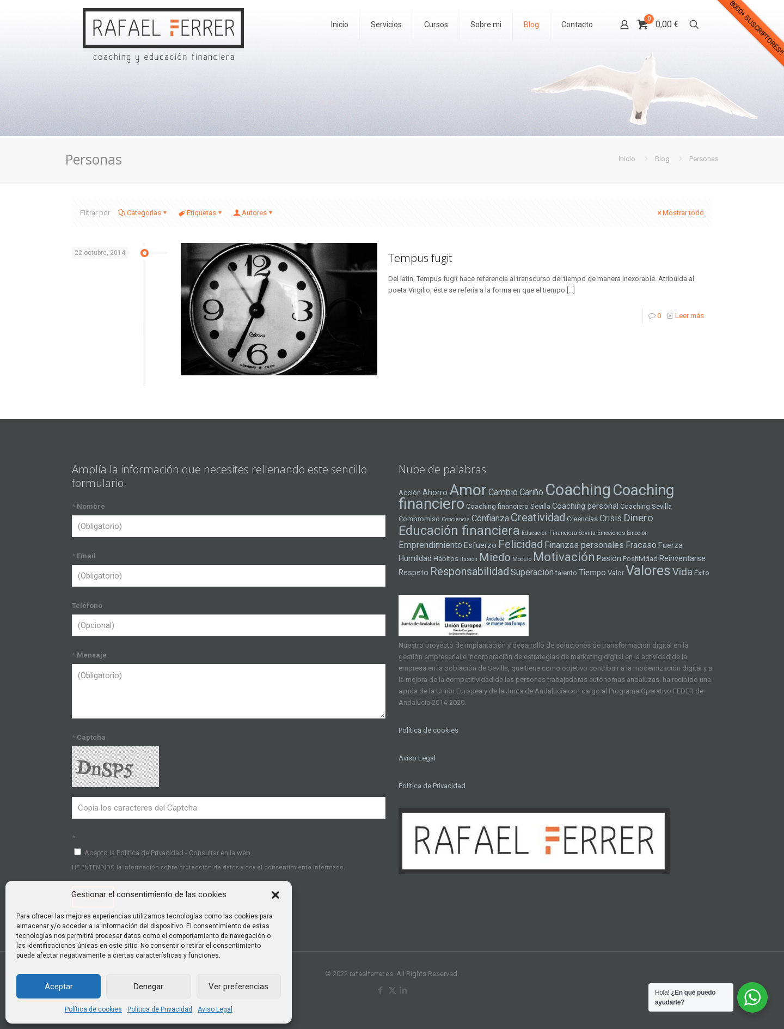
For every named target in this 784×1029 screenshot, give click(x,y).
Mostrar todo (680, 213)
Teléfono (87, 605)
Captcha (89, 737)
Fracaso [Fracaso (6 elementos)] (641, 545)
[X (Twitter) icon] (392, 990)
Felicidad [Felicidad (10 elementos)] (520, 544)
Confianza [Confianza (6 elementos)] (490, 518)
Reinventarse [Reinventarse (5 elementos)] (682, 558)
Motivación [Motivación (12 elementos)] (564, 557)
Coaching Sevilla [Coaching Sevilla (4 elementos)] (646, 506)
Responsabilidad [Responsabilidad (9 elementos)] (469, 571)
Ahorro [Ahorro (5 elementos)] (435, 492)
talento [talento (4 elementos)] (566, 573)
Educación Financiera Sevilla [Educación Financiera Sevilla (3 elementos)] (559, 533)
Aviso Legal (215, 1009)
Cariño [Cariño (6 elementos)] (531, 492)
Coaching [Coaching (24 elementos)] (578, 489)
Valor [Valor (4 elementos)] (616, 573)
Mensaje (89, 655)
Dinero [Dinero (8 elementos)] (638, 518)
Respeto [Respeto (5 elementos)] (413, 572)
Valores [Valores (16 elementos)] (648, 570)
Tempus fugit (420, 258)
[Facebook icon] (381, 990)
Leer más (689, 316)
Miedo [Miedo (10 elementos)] (495, 557)
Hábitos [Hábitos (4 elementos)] (445, 559)
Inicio (626, 159)
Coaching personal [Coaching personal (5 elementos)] (585, 506)
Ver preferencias (238, 986)
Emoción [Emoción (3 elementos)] (637, 533)
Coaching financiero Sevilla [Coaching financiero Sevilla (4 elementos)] (508, 506)
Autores (253, 213)
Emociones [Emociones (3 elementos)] (611, 533)
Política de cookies (93, 1009)
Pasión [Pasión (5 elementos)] (609, 558)
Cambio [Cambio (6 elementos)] (503, 492)
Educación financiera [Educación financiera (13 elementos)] (459, 530)
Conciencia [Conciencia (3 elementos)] (456, 519)
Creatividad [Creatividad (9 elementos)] (538, 517)
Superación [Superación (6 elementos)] (532, 572)
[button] (275, 895)
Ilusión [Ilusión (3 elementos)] (468, 559)
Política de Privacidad (159, 1009)
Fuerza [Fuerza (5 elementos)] (670, 545)
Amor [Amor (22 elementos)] (468, 490)
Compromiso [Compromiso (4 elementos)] (419, 519)
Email (84, 556)
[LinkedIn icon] (404, 990)
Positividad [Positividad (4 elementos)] (640, 559)
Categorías (143, 213)
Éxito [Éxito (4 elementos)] (701, 573)
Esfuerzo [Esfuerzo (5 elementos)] (480, 545)
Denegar (148, 986)
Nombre (88, 506)
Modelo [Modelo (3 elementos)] (521, 559)
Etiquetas (200, 213)
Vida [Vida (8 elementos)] (682, 572)
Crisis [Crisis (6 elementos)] (610, 518)
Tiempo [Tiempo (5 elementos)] (592, 572)
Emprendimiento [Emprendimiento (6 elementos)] (430, 545)
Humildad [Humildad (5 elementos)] (415, 558)
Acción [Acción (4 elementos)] (410, 493)
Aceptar (59, 986)
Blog (662, 159)
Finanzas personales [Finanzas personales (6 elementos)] (584, 545)
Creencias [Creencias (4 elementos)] (582, 519)
